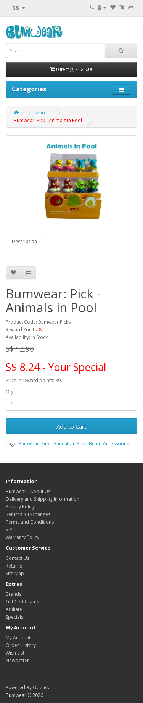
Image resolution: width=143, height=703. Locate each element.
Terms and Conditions (30, 522)
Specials (14, 617)
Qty (9, 392)
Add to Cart (71, 426)
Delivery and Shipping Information (42, 499)
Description (24, 241)
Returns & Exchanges (28, 514)
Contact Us (17, 558)
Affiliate (14, 609)
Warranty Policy (22, 537)
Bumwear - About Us (28, 491)
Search (41, 113)
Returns (14, 566)
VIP (9, 529)
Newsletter (17, 660)
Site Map (15, 573)
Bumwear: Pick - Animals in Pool (48, 120)
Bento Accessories (109, 443)
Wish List (15, 653)
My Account (18, 637)
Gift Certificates (22, 601)
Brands (13, 594)
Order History (21, 645)
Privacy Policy (20, 506)
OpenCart (43, 687)
